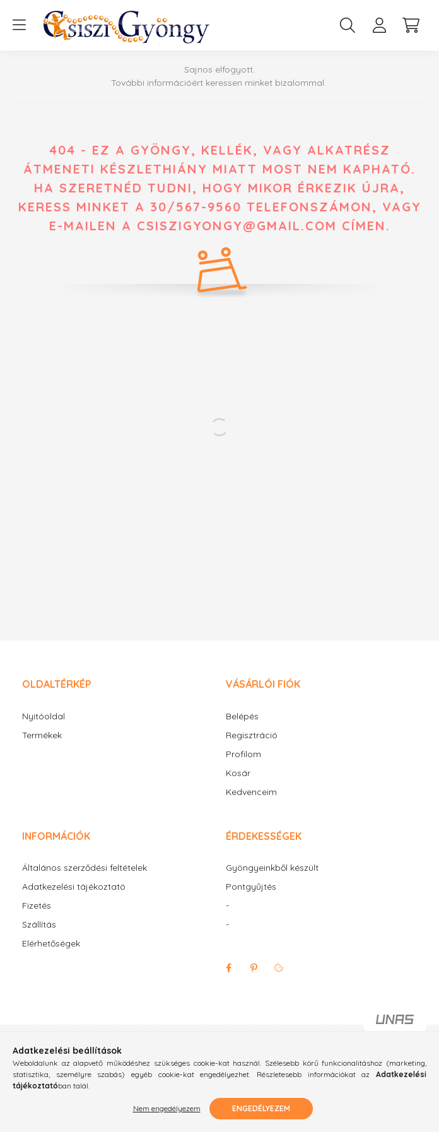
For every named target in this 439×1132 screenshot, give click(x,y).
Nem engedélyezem (167, 1108)
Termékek (42, 735)
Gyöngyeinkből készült (272, 868)
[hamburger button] (19, 25)
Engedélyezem (261, 1108)
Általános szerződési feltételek (84, 868)
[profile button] (379, 25)
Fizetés (36, 905)
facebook (228, 968)
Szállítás (39, 924)
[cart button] (410, 25)
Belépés (242, 716)
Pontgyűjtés (251, 886)
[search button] (347, 25)
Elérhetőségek (51, 943)
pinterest (253, 968)
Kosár (238, 773)
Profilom (243, 754)
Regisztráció (252, 735)
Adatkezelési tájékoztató (74, 886)
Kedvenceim (251, 792)
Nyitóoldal (43, 716)
